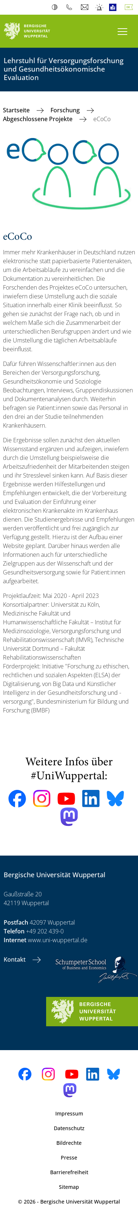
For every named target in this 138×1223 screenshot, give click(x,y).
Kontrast (56, 7)
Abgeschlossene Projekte (38, 119)
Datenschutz (69, 1128)
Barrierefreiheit (69, 1172)
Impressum (69, 1113)
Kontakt (15, 959)
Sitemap (69, 1186)
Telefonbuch (70, 7)
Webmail (85, 7)
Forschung (66, 110)
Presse (69, 1157)
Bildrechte (69, 1142)
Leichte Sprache (114, 7)
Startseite (17, 110)
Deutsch (130, 7)
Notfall (99, 7)
